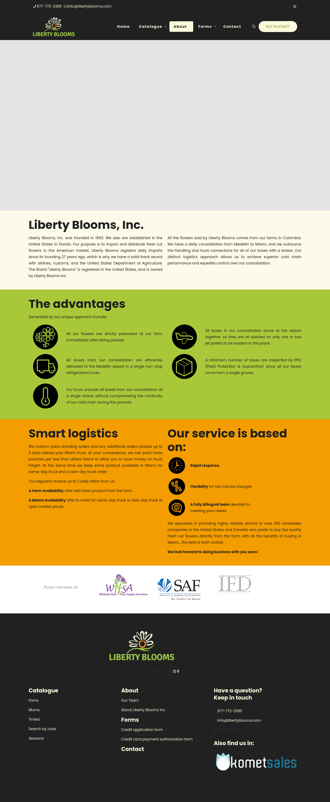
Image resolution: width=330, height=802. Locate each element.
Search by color (42, 728)
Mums (34, 709)
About (129, 690)
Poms (34, 700)
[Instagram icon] (294, 6)
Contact (132, 749)
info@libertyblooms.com (239, 720)
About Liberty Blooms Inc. (143, 709)
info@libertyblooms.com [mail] (89, 6)
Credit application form (142, 729)
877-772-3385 (229, 710)
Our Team (130, 700)
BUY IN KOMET (278, 26)
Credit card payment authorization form (157, 739)
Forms (130, 720)
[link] (123, 585)
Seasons (36, 738)
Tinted (34, 719)
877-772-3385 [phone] (49, 6)
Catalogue (43, 690)
